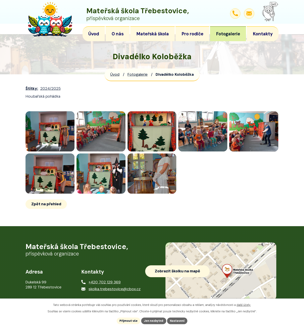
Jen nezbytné (153, 321)
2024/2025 (50, 88)
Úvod (114, 74)
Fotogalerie (138, 74)
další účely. (244, 305)
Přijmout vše (128, 321)
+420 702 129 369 (105, 282)
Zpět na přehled (46, 203)
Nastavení (177, 321)
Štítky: (32, 88)
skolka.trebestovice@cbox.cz (115, 288)
